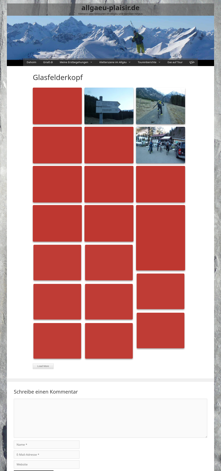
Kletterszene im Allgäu (116, 62)
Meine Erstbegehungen (78, 62)
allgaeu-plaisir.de (110, 7)
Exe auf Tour (175, 62)
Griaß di (48, 62)
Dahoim (31, 62)
